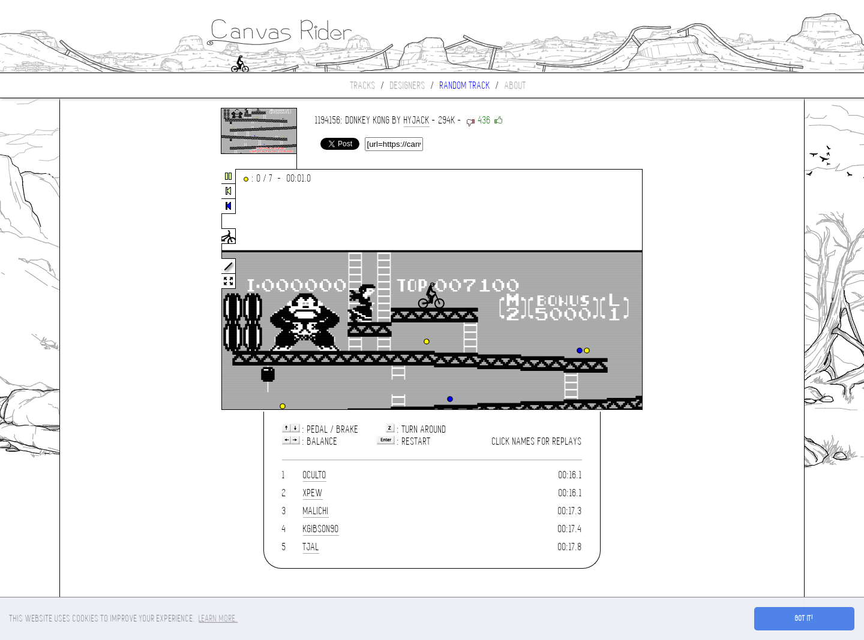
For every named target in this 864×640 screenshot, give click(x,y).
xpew (313, 493)
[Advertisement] (110, 290)
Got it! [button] (804, 618)
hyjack (417, 120)
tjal (311, 547)
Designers (407, 85)
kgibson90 (321, 529)
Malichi (316, 511)
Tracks (363, 85)
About (515, 85)
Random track (465, 85)
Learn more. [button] (218, 618)
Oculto (314, 475)
